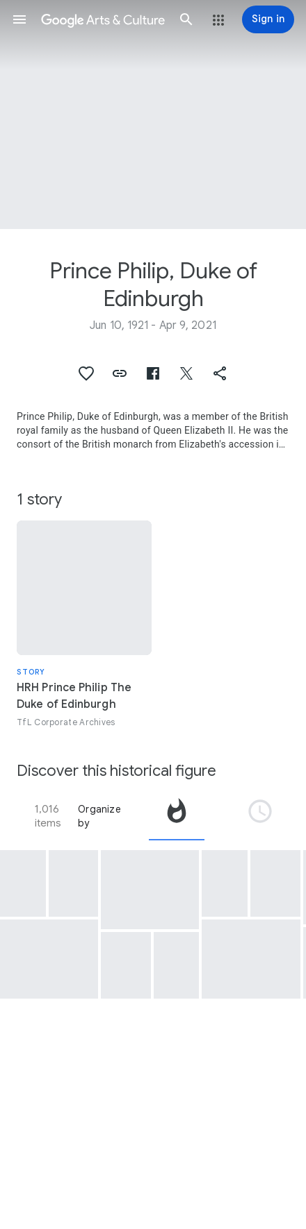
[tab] (176, 816)
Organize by (99, 816)
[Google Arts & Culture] (103, 19)
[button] (19, 19)
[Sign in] (268, 19)
